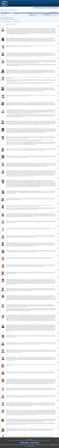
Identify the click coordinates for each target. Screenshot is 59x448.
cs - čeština (35, 7)
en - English (40, 7)
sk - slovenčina (54, 7)
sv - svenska (57, 7)
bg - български (33, 7)
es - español (34, 7)
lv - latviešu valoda (46, 7)
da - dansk (36, 7)
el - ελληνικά (39, 7)
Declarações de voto (33, 15)
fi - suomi (56, 7)
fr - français (41, 7)
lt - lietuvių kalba (47, 7)
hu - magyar (48, 7)
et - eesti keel (38, 7)
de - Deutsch (37, 7)
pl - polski (51, 7)
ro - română (53, 7)
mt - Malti (49, 7)
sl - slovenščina (55, 7)
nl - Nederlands (50, 7)
